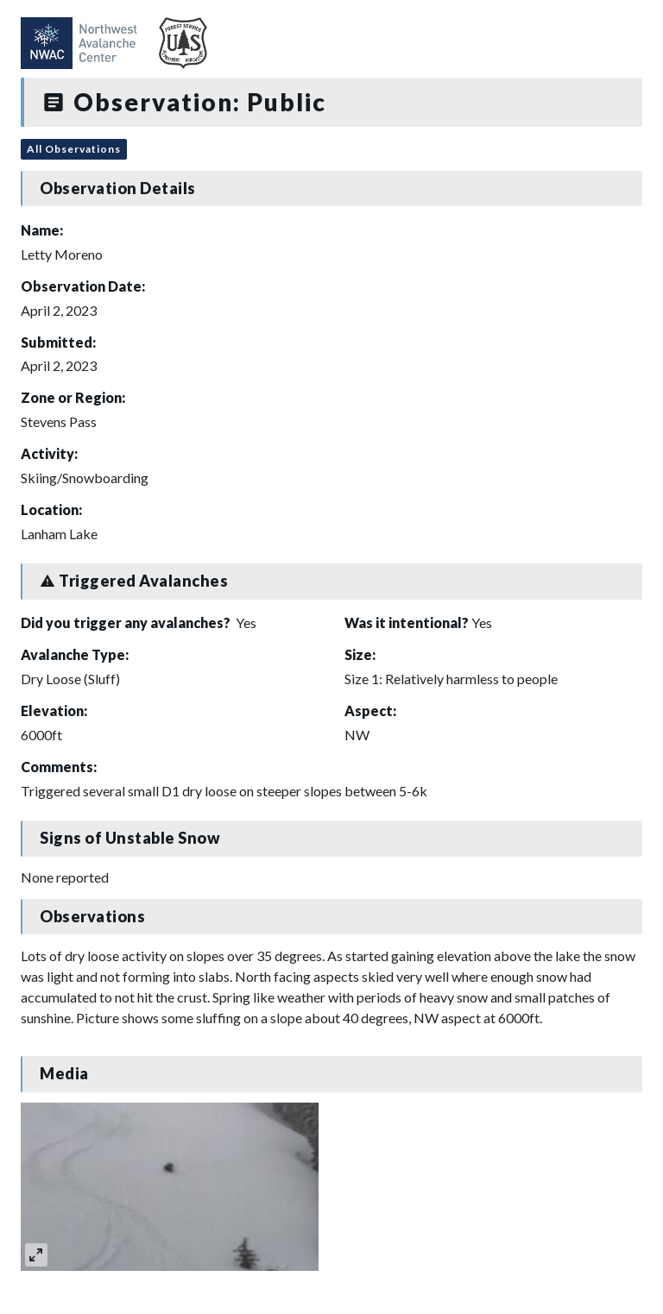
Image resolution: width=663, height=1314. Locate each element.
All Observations (74, 148)
